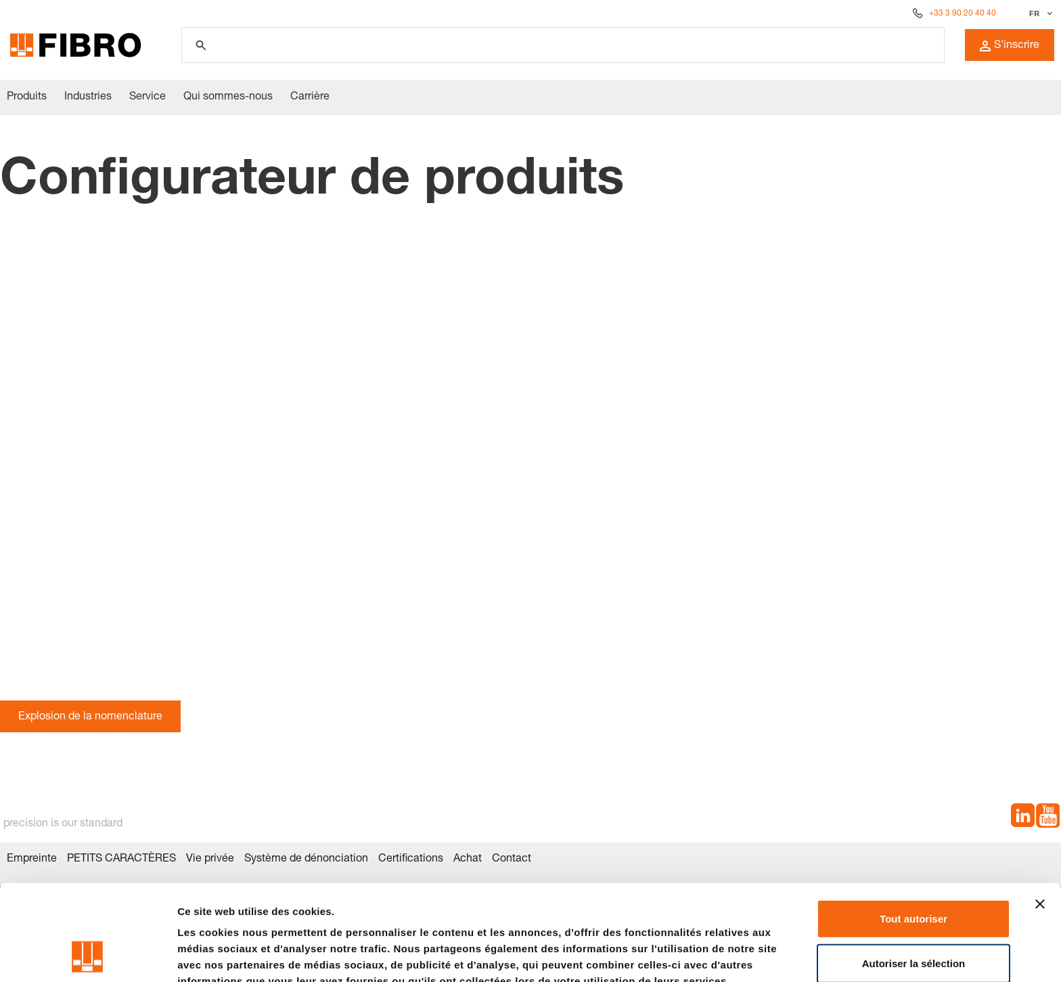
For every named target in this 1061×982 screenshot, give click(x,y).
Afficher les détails (223, 955)
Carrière (310, 97)
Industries (88, 97)
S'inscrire (1009, 46)
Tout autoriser (913, 828)
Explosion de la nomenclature (90, 717)
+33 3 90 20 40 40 (962, 13)
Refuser (913, 917)
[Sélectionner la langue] (1039, 13)
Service (147, 97)
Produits (27, 97)
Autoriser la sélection (914, 873)
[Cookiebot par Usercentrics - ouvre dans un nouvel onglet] (87, 955)
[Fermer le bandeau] (1040, 814)
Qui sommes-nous (228, 97)
